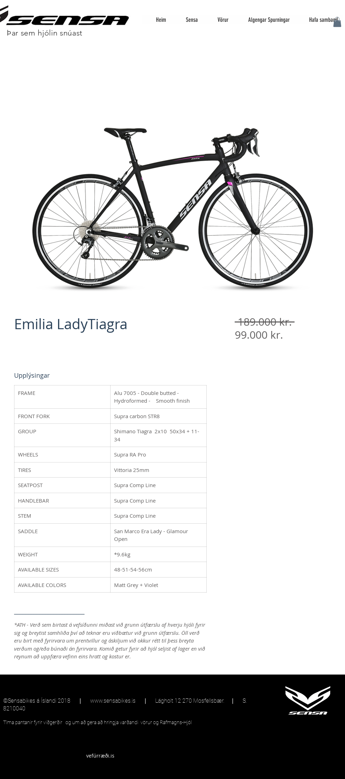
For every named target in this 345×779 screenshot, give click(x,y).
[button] (337, 22)
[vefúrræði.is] (100, 756)
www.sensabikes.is (113, 700)
